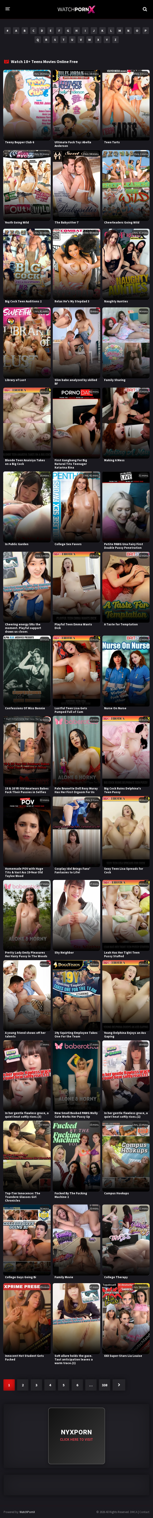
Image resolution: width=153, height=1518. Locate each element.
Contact (144, 1512)
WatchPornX (27, 1512)
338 (104, 1385)
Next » (119, 1385)
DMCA (133, 1512)
